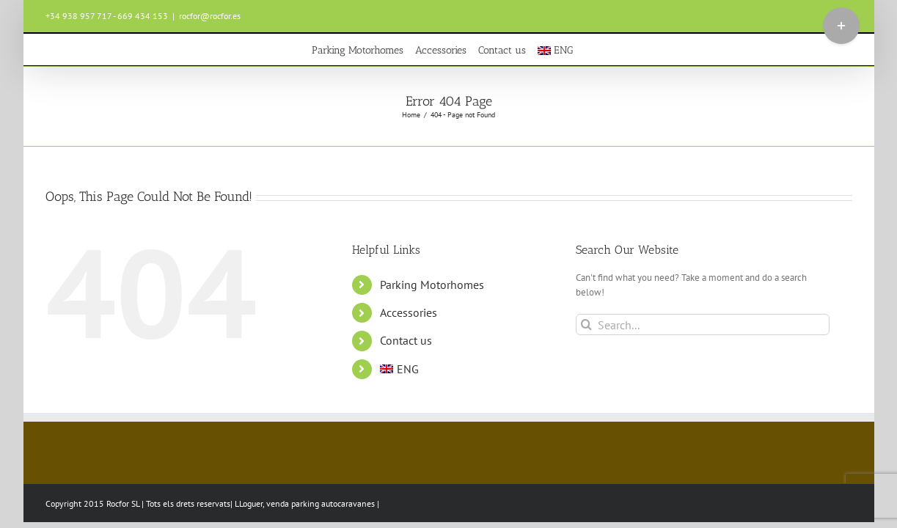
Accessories (408, 312)
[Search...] (703, 324)
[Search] (586, 324)
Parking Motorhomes (432, 284)
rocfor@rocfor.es (210, 15)
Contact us (406, 340)
